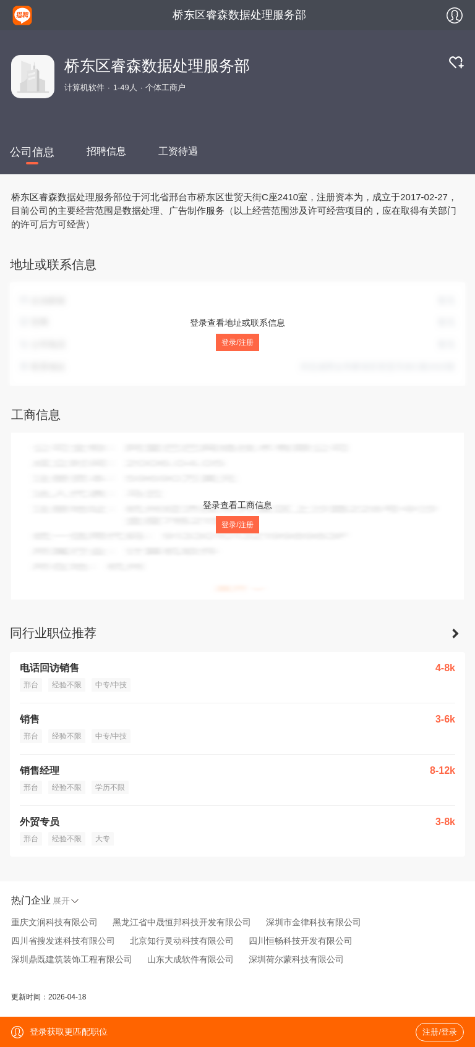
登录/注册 (237, 342)
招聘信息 (106, 151)
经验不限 (67, 684)
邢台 (31, 684)
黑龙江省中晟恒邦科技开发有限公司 (182, 922)
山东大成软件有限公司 (190, 959)
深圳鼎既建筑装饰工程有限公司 (71, 959)
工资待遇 (178, 151)
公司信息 (32, 152)
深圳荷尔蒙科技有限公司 (296, 959)
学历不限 (110, 787)
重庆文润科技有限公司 (54, 922)
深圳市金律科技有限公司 (313, 922)
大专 (102, 838)
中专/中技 (111, 684)
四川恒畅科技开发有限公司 (301, 941)
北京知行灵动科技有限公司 (182, 941)
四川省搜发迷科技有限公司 (63, 941)
